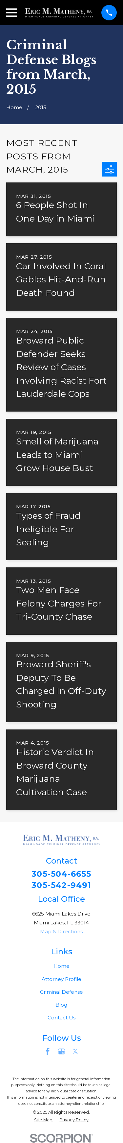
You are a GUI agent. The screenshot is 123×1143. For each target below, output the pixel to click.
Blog (61, 1005)
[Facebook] (47, 1051)
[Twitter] (75, 1051)
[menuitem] (43, 1120)
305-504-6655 (61, 874)
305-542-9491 (61, 885)
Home (61, 966)
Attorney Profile (61, 979)
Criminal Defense (61, 992)
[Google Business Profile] (61, 1051)
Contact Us (61, 1017)
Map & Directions (61, 931)
